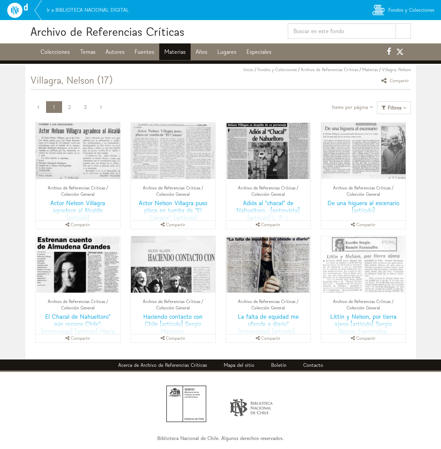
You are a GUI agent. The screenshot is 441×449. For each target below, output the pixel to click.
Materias (175, 51)
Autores (115, 51)
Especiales (258, 51)
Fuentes (144, 51)
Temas (87, 51)
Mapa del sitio (239, 365)
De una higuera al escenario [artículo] (363, 206)
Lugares (226, 51)
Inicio (248, 69)
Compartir (396, 80)
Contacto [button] (313, 365)
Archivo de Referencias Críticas (107, 31)
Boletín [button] (278, 365)
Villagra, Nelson (396, 69)
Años (201, 51)
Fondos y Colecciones (277, 69)
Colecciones (55, 51)
